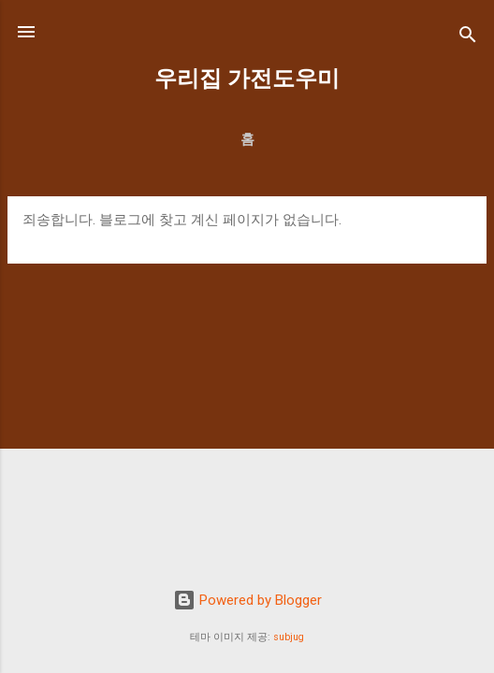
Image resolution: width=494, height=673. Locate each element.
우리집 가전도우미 (247, 78)
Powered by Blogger (247, 600)
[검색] (468, 37)
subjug (288, 637)
